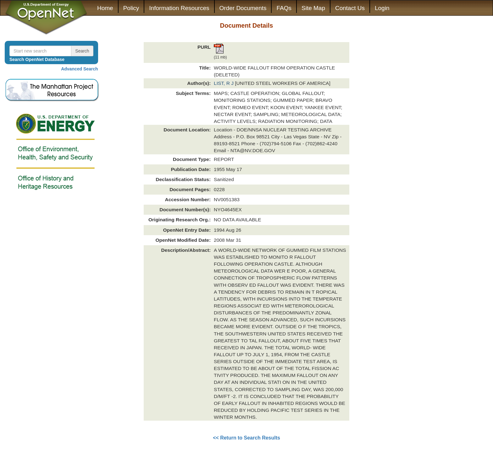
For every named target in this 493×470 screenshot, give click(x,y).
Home (105, 8)
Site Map (313, 8)
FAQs (283, 8)
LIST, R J (224, 83)
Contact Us (350, 8)
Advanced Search (79, 68)
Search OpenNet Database (36, 59)
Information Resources (179, 8)
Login (382, 8)
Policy (131, 8)
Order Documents (243, 8)
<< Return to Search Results (246, 437)
